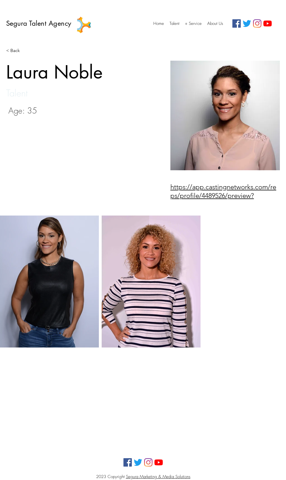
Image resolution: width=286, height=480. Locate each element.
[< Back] (17, 51)
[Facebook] (236, 23)
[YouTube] (267, 23)
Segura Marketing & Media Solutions (158, 476)
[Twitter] (247, 23)
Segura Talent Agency (39, 23)
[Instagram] (257, 23)
